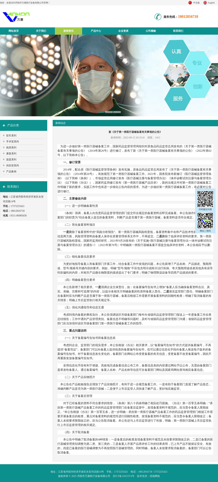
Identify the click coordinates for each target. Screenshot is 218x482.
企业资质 (123, 31)
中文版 (196, 2)
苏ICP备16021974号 (124, 476)
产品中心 (96, 31)
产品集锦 (11, 171)
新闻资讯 (68, 31)
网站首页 (14, 31)
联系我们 (178, 31)
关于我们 (41, 31)
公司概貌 (151, 31)
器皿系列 (11, 159)
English (211, 2)
